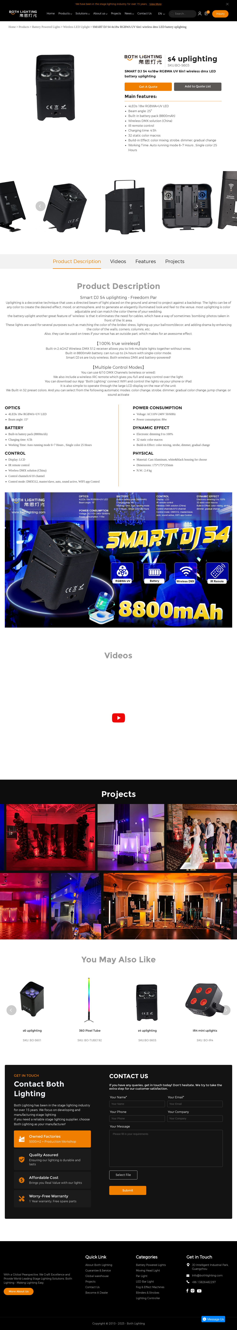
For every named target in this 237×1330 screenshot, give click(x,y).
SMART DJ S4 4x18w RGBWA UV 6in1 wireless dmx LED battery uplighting (139, 26)
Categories (146, 1257)
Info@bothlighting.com (207, 1275)
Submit (127, 1190)
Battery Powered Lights (46, 26)
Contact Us (144, 13)
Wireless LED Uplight (76, 26)
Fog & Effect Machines (150, 1287)
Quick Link (95, 1257)
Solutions (81, 13)
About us (99, 13)
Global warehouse (97, 1276)
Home (51, 13)
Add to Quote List (198, 86)
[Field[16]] (137, 1118)
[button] (41, 206)
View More (155, 4)
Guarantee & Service (98, 1270)
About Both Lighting (98, 1265)
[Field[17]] (195, 1118)
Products (64, 13)
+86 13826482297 (204, 1282)
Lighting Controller (148, 1298)
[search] (182, 14)
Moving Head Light (148, 1270)
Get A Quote (148, 86)
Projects (116, 13)
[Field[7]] (137, 1104)
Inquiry (220, 14)
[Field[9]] (195, 1104)
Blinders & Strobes (147, 1293)
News (128, 13)
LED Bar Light (145, 1281)
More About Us (19, 1291)
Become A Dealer (96, 1293)
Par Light (141, 1276)
